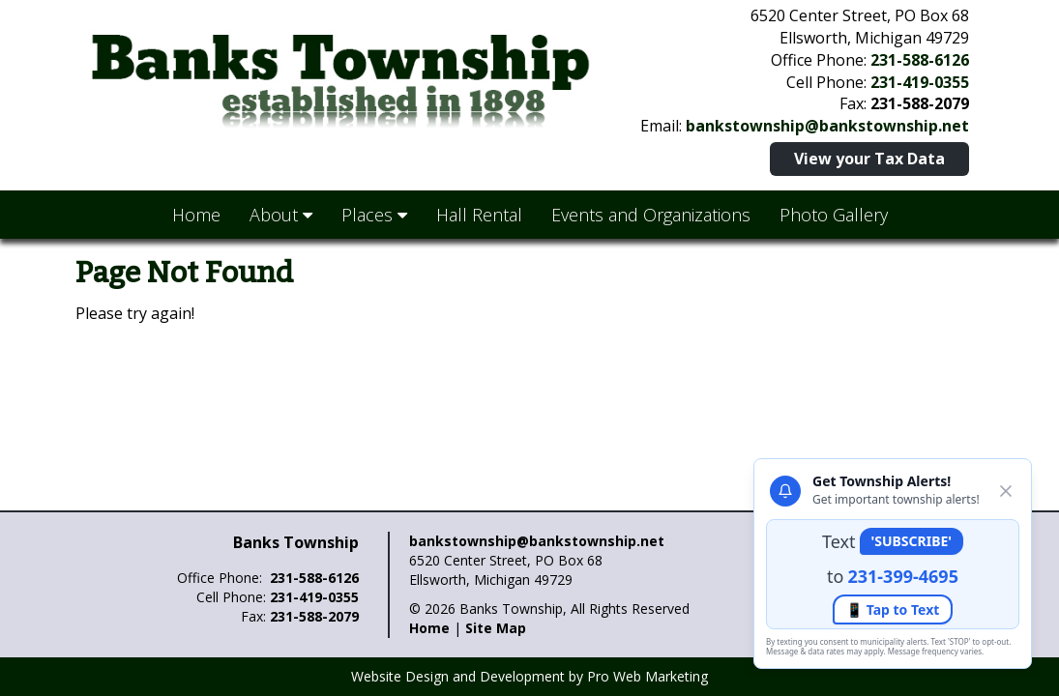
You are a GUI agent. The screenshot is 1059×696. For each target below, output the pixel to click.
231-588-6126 (919, 60)
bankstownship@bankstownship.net (827, 125)
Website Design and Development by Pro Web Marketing (529, 676)
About (281, 214)
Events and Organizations (650, 214)
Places (374, 214)
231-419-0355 (919, 82)
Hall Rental (479, 214)
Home (196, 214)
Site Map (495, 628)
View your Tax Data (869, 158)
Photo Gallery (834, 214)
